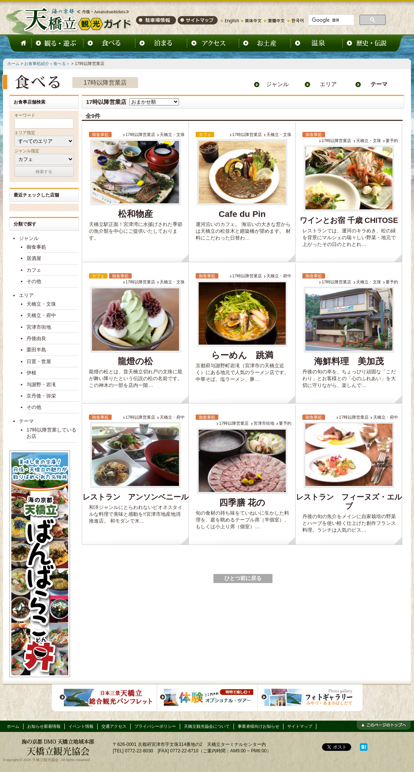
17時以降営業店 (140, 134)
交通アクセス (113, 726)
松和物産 (135, 214)
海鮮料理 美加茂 (349, 361)
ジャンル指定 (26, 151)
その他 (33, 281)
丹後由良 (36, 338)
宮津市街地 (264, 423)
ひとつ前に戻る (242, 578)
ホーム (13, 63)
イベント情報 (80, 726)
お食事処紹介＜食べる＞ (47, 63)
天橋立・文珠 (172, 134)
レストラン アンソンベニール (135, 497)
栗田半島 (36, 350)
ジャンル (277, 84)
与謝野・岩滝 (41, 384)
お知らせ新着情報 (44, 726)
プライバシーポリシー (155, 726)
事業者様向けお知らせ (258, 726)
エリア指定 (24, 132)
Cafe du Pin (242, 214)
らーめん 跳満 (242, 355)
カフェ (33, 270)
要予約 (392, 140)
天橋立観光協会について (207, 726)
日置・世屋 (38, 361)
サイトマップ (299, 726)
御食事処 (36, 247)
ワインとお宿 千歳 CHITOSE (349, 220)
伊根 (31, 373)
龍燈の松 (135, 361)
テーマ (379, 84)
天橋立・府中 (278, 276)
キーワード (24, 115)
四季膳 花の (242, 502)
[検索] (330, 20)
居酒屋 (33, 258)
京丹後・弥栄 (41, 396)
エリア (328, 84)
